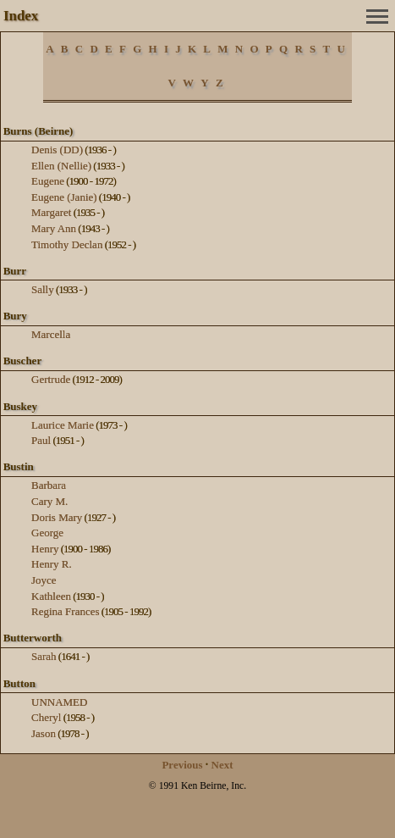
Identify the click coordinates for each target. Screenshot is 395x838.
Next (222, 764)
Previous (182, 764)
